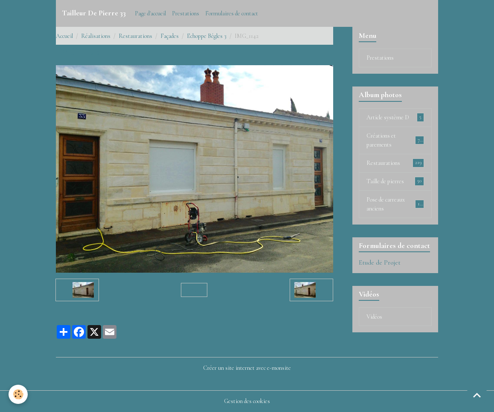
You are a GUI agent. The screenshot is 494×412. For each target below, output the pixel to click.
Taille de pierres (395, 181)
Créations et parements (395, 140)
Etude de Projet (380, 262)
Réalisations (95, 36)
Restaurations (135, 36)
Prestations (185, 13)
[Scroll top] (477, 395)
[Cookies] (18, 394)
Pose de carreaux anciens (395, 204)
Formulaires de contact (231, 13)
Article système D (395, 117)
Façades (169, 36)
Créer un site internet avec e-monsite (247, 368)
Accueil (64, 36)
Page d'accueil (150, 13)
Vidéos (374, 316)
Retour (194, 290)
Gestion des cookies (247, 401)
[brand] (94, 13)
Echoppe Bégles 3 (207, 36)
